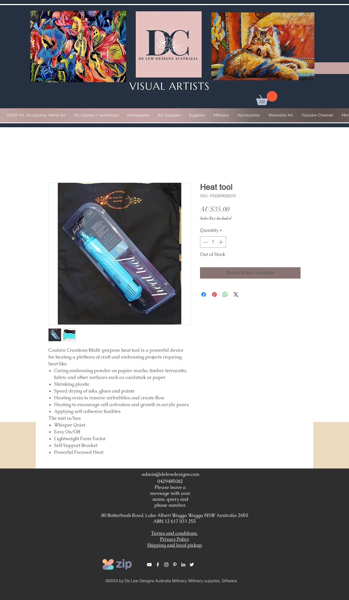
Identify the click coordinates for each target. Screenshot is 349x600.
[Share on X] (236, 294)
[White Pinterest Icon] (175, 564)
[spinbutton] (213, 242)
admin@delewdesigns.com (170, 474)
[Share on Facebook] (203, 294)
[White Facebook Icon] (158, 564)
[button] (266, 98)
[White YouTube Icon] (149, 564)
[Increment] (221, 242)
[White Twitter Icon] (192, 564)
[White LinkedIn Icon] (183, 564)
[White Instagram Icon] (166, 564)
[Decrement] (205, 242)
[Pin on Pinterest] (214, 294)
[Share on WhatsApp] (225, 294)
